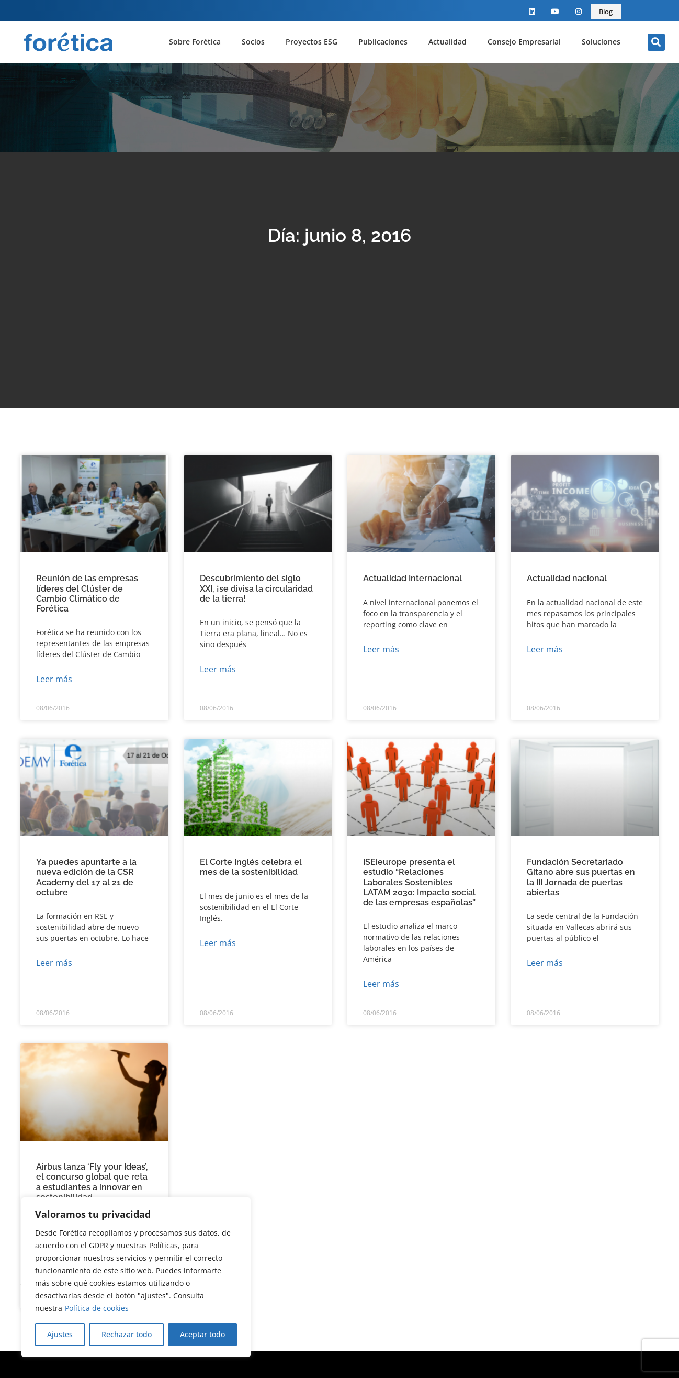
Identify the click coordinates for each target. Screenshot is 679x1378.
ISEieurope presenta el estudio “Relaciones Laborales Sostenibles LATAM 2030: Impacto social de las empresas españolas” (419, 882)
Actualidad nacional (567, 578)
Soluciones (601, 42)
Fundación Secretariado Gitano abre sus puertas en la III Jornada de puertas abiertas (581, 877)
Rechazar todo (126, 1334)
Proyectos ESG (311, 42)
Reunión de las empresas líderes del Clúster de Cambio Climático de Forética (87, 593)
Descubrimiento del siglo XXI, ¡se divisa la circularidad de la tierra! (256, 588)
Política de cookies (97, 1308)
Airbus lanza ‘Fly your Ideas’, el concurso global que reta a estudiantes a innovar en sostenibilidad (92, 1182)
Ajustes (60, 1334)
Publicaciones (383, 42)
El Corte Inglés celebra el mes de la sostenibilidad (251, 867)
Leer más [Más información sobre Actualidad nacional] (545, 649)
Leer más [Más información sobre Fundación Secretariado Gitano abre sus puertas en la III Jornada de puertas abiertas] (545, 963)
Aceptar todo (202, 1334)
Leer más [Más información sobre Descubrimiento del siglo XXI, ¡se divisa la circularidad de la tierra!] (218, 669)
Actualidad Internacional (412, 578)
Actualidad (447, 42)
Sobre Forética (195, 42)
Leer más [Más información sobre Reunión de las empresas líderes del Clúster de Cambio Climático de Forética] (54, 679)
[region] (136, 1277)
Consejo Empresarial (524, 42)
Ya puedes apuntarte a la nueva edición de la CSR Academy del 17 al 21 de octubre (86, 877)
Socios (253, 42)
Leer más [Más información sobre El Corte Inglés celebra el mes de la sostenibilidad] (218, 943)
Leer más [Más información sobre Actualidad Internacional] (381, 649)
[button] (656, 42)
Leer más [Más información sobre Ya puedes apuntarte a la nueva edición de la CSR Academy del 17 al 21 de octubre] (54, 963)
